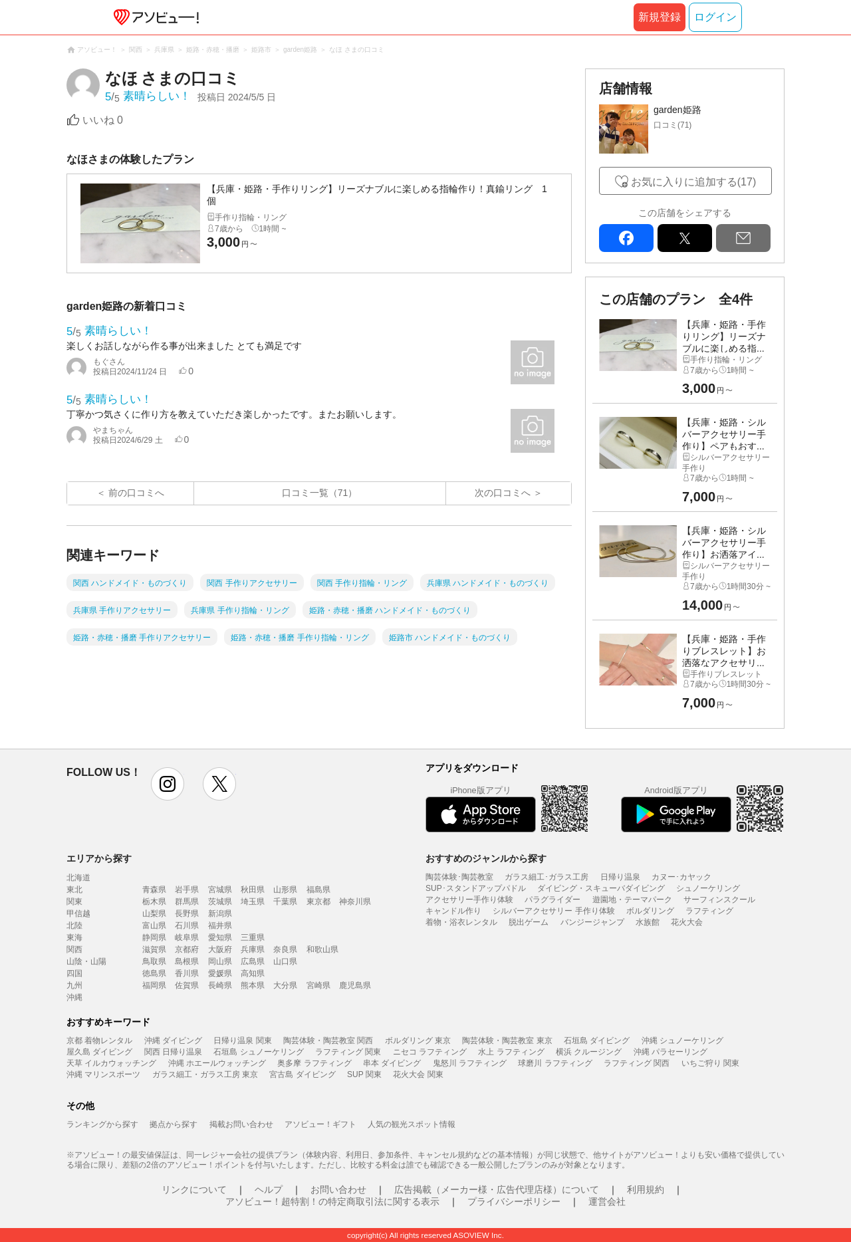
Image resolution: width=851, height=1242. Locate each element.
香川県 (187, 973)
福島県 (318, 889)
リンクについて (194, 1189)
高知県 (253, 973)
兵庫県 (253, 949)
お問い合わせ (338, 1189)
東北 (74, 889)
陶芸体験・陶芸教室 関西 (328, 1040)
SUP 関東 (364, 1074)
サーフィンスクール (719, 899)
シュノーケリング (708, 888)
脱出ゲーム (528, 922)
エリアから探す (99, 858)
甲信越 (78, 913)
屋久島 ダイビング (99, 1051)
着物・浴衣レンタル (461, 922)
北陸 (74, 925)
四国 (74, 973)
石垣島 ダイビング (597, 1040)
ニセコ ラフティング (430, 1051)
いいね (102, 120)
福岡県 (154, 985)
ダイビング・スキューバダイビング (601, 888)
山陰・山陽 (86, 961)
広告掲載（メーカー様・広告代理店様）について (496, 1189)
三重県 (253, 937)
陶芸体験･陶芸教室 (459, 877)
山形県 (285, 889)
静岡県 (154, 937)
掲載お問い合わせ (241, 1124)
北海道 (78, 877)
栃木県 (154, 901)
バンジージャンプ (592, 922)
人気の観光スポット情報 (411, 1124)
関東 (74, 901)
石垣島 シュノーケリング (258, 1051)
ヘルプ (269, 1189)
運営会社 (607, 1201)
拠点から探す (173, 1124)
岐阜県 (187, 937)
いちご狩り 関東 (710, 1063)
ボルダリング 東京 (418, 1040)
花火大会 (687, 922)
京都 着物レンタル (99, 1040)
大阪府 (220, 949)
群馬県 (187, 901)
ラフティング (709, 911)
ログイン (715, 17)
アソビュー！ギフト (320, 1124)
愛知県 (220, 937)
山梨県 (154, 913)
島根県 (187, 961)
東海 (74, 937)
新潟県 (220, 913)
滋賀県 (154, 949)
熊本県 (253, 985)
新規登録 (659, 17)
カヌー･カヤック (681, 877)
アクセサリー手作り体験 (469, 899)
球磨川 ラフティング (555, 1063)
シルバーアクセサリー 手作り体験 (553, 911)
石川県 (187, 925)
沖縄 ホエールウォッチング (217, 1063)
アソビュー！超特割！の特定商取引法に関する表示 (332, 1201)
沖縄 (74, 997)
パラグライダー (552, 899)
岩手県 (187, 889)
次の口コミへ (503, 492)
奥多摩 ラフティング (314, 1063)
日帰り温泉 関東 (242, 1040)
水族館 (648, 922)
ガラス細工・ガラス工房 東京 (205, 1074)
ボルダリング (650, 911)
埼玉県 (253, 901)
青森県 (154, 889)
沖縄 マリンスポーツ (103, 1074)
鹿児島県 (355, 985)
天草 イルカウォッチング (111, 1063)
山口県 (285, 961)
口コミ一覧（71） (320, 492)
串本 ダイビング (392, 1063)
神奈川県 (355, 901)
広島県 (253, 961)
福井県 (220, 925)
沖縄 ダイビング (173, 1040)
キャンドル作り (453, 911)
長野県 (187, 913)
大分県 (285, 985)
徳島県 (154, 973)
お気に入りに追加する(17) (693, 181)
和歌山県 (322, 949)
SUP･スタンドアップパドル (476, 888)
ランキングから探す (102, 1124)
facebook (626, 238)
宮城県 (220, 889)
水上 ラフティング (511, 1051)
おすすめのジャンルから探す (486, 858)
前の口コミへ (136, 492)
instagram (167, 784)
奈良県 (285, 949)
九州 (74, 985)
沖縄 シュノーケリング (682, 1040)
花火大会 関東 (418, 1074)
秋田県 (253, 889)
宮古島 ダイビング (302, 1074)
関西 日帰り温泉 (173, 1051)
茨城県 (220, 901)
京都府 (187, 949)
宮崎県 (318, 985)
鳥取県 (154, 961)
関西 (74, 949)
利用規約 (645, 1189)
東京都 (318, 901)
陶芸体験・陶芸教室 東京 (507, 1040)
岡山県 (220, 961)
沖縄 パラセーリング (670, 1051)
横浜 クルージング (589, 1051)
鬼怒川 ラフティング (470, 1063)
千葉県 (285, 901)
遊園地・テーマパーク (632, 899)
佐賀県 (187, 985)
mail (743, 238)
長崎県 (220, 985)
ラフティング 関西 (636, 1063)
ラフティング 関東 (348, 1051)
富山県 (154, 925)
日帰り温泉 (620, 877)
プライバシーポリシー (513, 1201)
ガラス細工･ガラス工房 (546, 877)
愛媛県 (220, 973)
